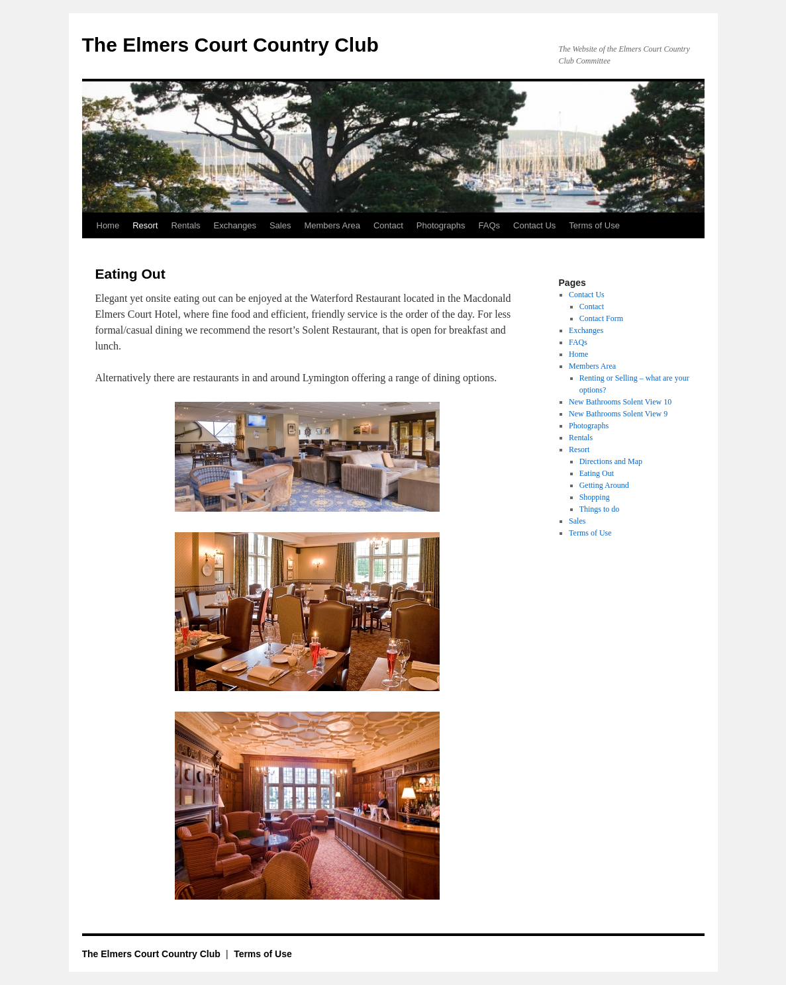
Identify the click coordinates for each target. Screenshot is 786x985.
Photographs (441, 225)
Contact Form (601, 318)
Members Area (332, 225)
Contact (388, 225)
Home (108, 225)
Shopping (594, 497)
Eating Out (596, 473)
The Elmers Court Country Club (230, 45)
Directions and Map (610, 461)
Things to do (599, 509)
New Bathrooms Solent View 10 (620, 401)
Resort (145, 225)
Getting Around (604, 485)
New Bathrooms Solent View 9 (618, 413)
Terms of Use (594, 225)
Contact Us (534, 225)
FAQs (490, 225)
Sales (280, 225)
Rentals (185, 225)
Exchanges (235, 225)
